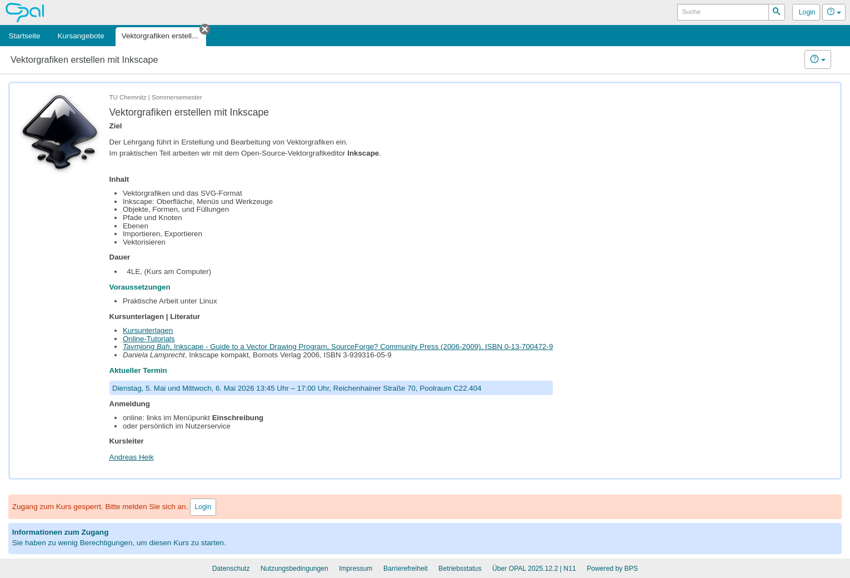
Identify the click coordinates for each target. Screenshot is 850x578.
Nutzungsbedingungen (294, 568)
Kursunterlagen (148, 330)
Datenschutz (231, 568)
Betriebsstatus (459, 568)
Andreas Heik (131, 457)
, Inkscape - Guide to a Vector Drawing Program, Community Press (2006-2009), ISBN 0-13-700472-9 (338, 346)
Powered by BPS (612, 568)
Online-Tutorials (149, 339)
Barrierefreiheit (405, 568)
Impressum (355, 568)
